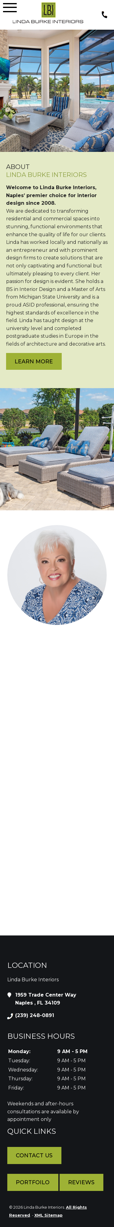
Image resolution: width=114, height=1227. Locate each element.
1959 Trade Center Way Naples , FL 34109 (45, 998)
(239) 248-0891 (34, 1015)
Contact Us (34, 1155)
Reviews (81, 1182)
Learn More (34, 361)
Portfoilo (33, 1182)
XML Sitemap (48, 1215)
